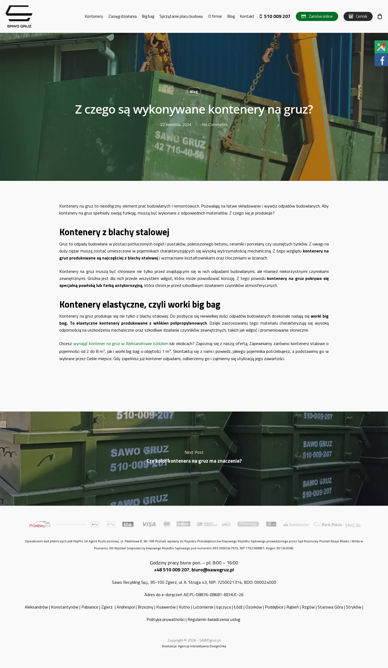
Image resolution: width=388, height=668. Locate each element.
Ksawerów (166, 607)
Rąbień (292, 607)
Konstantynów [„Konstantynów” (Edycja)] (64, 607)
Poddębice (274, 607)
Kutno (184, 607)
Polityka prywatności (166, 619)
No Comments (214, 124)
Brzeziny (145, 607)
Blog (194, 91)
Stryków (353, 607)
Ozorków (253, 607)
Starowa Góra (330, 607)
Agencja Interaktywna (193, 646)
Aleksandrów (36, 607)
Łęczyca (223, 607)
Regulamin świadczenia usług (214, 619)
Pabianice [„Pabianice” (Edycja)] (89, 607)
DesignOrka (218, 646)
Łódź (238, 607)
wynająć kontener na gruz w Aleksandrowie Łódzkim (120, 343)
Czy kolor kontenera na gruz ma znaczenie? (194, 459)
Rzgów (308, 607)
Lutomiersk (203, 607)
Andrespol (126, 607)
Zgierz (107, 607)
